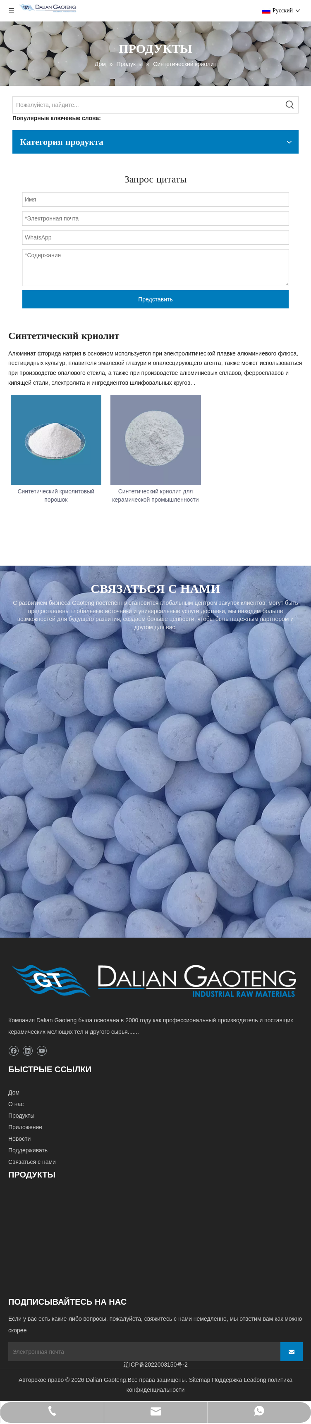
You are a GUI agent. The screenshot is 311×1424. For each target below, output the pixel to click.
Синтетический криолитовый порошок (55, 495)
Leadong (255, 1380)
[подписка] (291, 1351)
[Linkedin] (27, 1051)
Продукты (21, 1115)
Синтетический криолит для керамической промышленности (155, 495)
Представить (155, 299)
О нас (16, 1104)
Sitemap (199, 1380)
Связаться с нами (32, 1162)
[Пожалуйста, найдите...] (147, 105)
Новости (19, 1138)
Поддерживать (28, 1150)
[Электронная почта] (140, 1351)
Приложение (25, 1127)
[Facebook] (13, 1051)
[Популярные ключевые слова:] (290, 105)
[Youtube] (41, 1051)
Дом (13, 1092)
